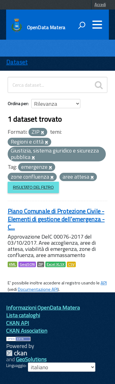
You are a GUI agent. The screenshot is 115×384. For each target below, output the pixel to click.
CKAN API (17, 323)
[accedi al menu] (97, 25)
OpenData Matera (46, 27)
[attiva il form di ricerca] (81, 25)
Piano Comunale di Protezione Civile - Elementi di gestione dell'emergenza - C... (56, 219)
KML (12, 264)
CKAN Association (26, 331)
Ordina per (18, 103)
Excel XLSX (55, 264)
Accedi (100, 5)
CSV (71, 264)
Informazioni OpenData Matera (43, 307)
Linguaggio (15, 365)
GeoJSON (27, 264)
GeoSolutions (31, 359)
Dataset (17, 62)
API (104, 282)
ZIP (40, 264)
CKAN (16, 353)
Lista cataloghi (23, 315)
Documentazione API (38, 289)
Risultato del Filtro (33, 187)
